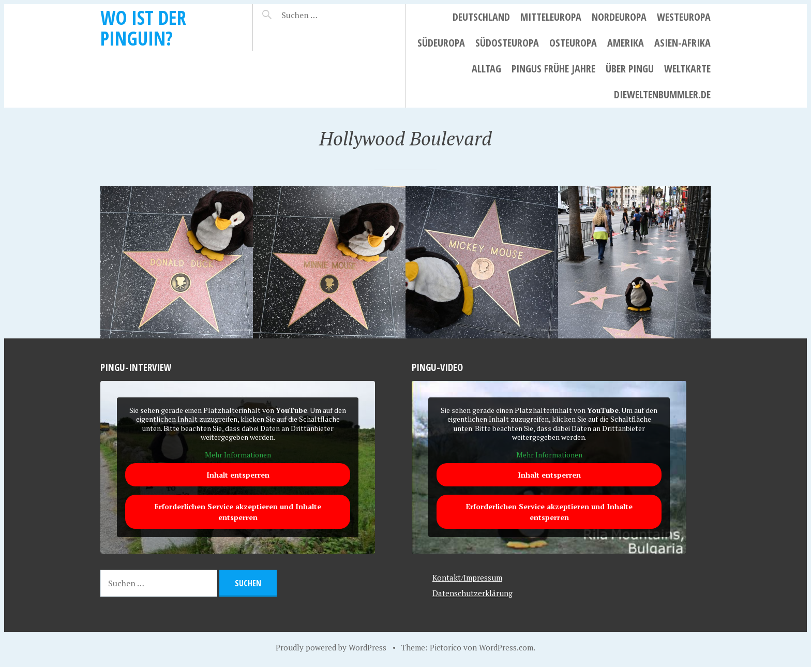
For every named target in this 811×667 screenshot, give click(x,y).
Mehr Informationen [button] (238, 455)
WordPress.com (506, 647)
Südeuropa (441, 43)
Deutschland (481, 17)
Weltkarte (687, 69)
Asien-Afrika (682, 43)
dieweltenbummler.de (662, 94)
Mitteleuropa (550, 17)
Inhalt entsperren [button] (237, 475)
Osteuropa (573, 43)
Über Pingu (630, 69)
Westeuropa (684, 17)
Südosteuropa (507, 43)
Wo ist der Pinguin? (143, 27)
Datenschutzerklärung (472, 593)
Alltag (486, 69)
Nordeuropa (619, 17)
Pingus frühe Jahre (553, 69)
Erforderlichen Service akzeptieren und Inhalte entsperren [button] (238, 512)
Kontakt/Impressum (467, 577)
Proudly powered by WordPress (331, 647)
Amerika (625, 43)
